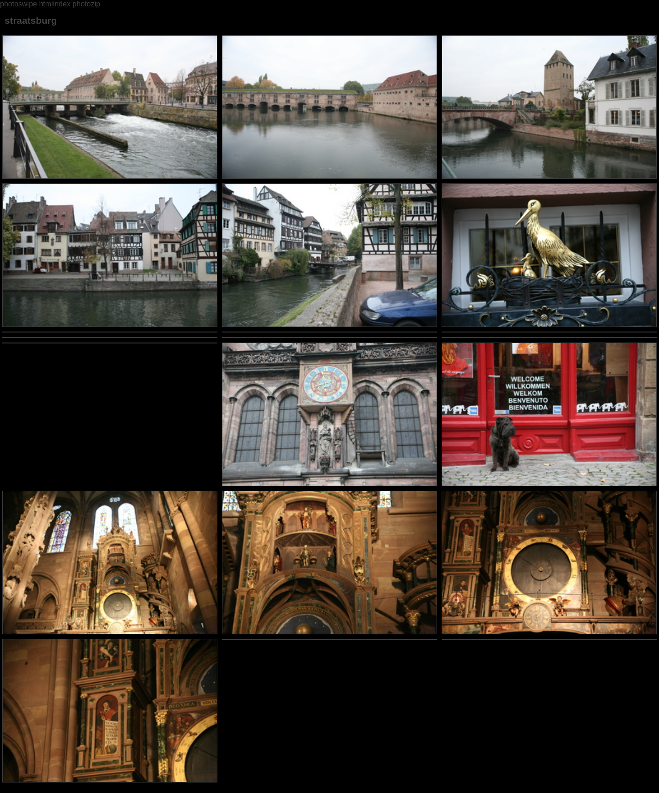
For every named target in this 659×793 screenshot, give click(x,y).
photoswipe (18, 4)
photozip (86, 4)
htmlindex (54, 4)
